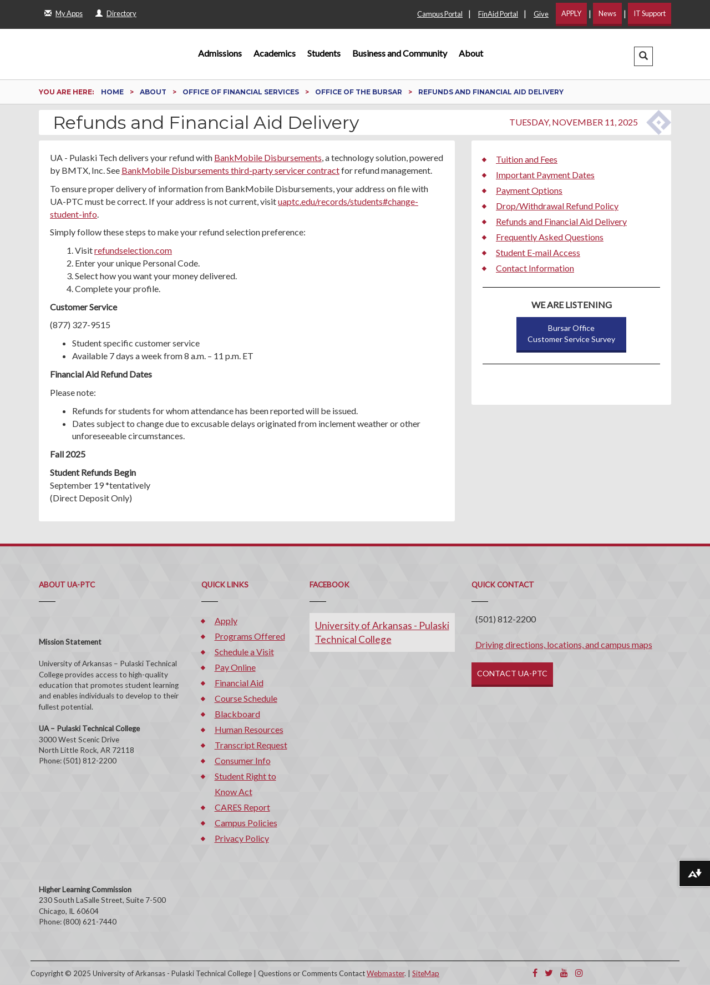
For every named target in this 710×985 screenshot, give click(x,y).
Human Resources (249, 729)
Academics (274, 53)
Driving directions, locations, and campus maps (563, 644)
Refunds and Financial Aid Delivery (561, 221)
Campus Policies (246, 822)
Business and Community (399, 53)
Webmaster (385, 973)
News (607, 13)
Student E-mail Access (538, 252)
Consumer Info (243, 760)
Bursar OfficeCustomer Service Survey (571, 333)
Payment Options (529, 190)
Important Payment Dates (545, 174)
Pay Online (235, 667)
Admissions (220, 53)
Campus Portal (440, 13)
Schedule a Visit (244, 651)
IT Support (649, 13)
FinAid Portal (498, 13)
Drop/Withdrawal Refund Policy (557, 205)
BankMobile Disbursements (268, 157)
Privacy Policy (242, 838)
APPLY (571, 13)
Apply (226, 620)
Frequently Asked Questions (550, 237)
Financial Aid (239, 682)
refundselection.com (133, 250)
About (471, 53)
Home (113, 92)
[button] (643, 56)
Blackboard (237, 713)
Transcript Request (251, 745)
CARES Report (242, 807)
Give (541, 13)
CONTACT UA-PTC (512, 673)
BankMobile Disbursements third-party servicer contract (230, 170)
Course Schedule (246, 698)
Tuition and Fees (526, 159)
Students (324, 53)
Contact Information (535, 268)
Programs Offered (250, 636)
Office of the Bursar (359, 92)
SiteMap (425, 973)
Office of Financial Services (241, 92)
